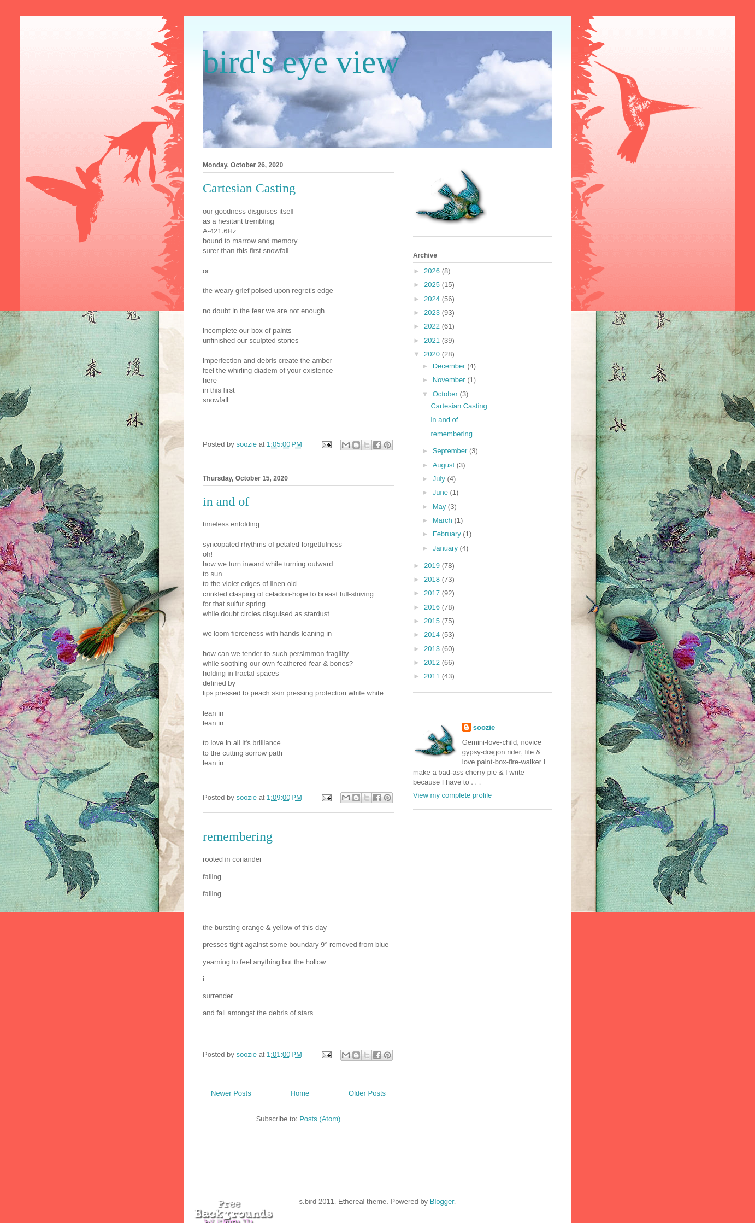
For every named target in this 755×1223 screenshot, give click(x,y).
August (445, 465)
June (441, 492)
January (446, 548)
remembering (238, 836)
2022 (433, 326)
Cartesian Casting (249, 188)
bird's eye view (301, 62)
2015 (433, 621)
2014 (433, 634)
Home (300, 1093)
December (450, 366)
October (446, 394)
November (450, 380)
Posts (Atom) (319, 1119)
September (451, 451)
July (440, 479)
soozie (484, 727)
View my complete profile (452, 795)
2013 (433, 649)
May (440, 506)
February (448, 534)
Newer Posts (231, 1093)
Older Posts (367, 1093)
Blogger (442, 1201)
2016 (433, 607)
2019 (433, 565)
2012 (433, 662)
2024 (433, 299)
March (444, 520)
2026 (433, 271)
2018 (433, 579)
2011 (433, 676)
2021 (433, 340)
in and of (226, 501)
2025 (433, 284)
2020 (433, 354)
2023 (433, 312)
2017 (433, 593)
